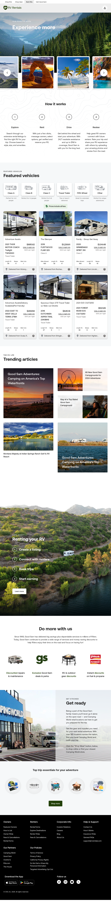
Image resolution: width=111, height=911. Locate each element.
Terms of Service (36, 853)
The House (7, 867)
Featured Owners (10, 827)
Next (104, 72)
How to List (7, 830)
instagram (65, 882)
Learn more (19, 591)
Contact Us (87, 827)
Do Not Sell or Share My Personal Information (39, 864)
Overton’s (7, 860)
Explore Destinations (38, 830)
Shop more (55, 804)
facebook (59, 882)
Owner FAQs (8, 834)
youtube (72, 882)
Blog (58, 834)
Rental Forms (8, 841)
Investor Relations (63, 827)
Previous (7, 72)
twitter (78, 882)
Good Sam (7, 856)
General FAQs (88, 837)
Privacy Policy (35, 856)
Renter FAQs (35, 834)
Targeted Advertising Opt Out (41, 869)
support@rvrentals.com (92, 841)
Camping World (9, 853)
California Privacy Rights (39, 860)
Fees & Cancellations (11, 837)
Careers (60, 830)
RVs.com (6, 863)
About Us (60, 837)
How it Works (88, 830)
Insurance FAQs (89, 834)
